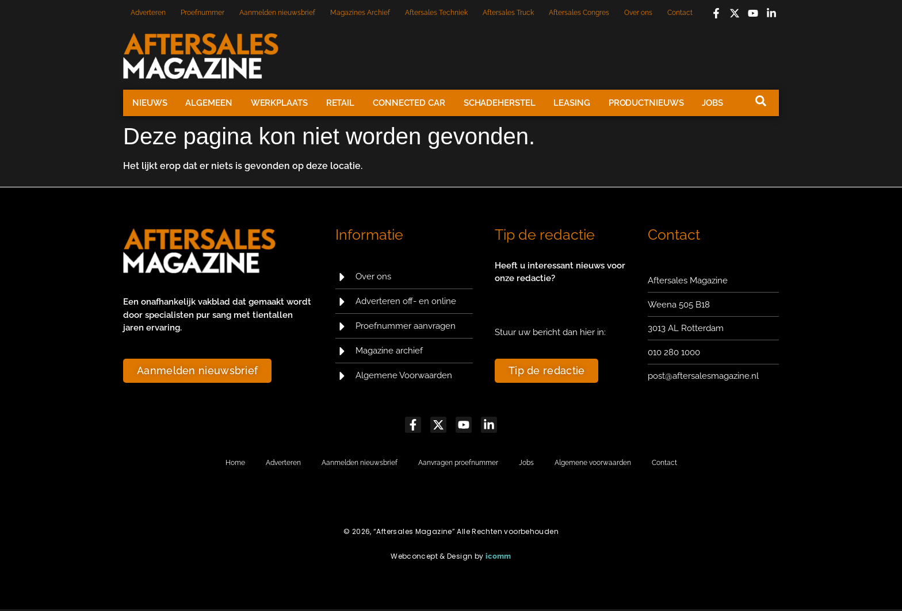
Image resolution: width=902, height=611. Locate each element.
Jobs (712, 103)
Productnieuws (646, 103)
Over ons (638, 13)
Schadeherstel (500, 103)
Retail (340, 103)
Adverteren (148, 13)
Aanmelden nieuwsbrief (277, 13)
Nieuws (149, 103)
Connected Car (409, 103)
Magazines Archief (360, 13)
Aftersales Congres (579, 13)
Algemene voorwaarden (593, 464)
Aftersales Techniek (436, 13)
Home (235, 464)
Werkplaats (279, 103)
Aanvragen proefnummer (458, 464)
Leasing (571, 103)
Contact (680, 13)
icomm (498, 558)
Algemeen (208, 103)
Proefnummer (202, 13)
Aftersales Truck (508, 13)
